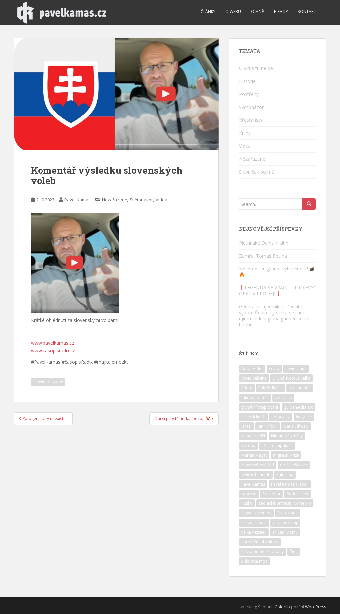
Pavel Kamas (77, 200)
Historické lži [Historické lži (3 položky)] (253, 417)
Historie (247, 81)
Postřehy (249, 94)
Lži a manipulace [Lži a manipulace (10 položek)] (277, 445)
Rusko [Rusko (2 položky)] (247, 503)
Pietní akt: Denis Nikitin (263, 243)
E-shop (281, 11)
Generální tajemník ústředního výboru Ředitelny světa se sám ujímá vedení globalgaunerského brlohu (273, 315)
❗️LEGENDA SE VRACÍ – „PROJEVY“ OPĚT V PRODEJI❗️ (277, 290)
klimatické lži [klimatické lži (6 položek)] (253, 436)
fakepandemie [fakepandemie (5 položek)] (255, 397)
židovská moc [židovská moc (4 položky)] (254, 561)
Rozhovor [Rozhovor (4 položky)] (271, 494)
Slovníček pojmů (257, 172)
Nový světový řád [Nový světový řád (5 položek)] (257, 465)
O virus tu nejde (256, 68)
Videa (161, 200)
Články (208, 11)
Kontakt (307, 11)
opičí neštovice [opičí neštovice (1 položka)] (294, 465)
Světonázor (141, 200)
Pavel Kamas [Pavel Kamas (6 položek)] (253, 484)
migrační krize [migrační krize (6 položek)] (286, 455)
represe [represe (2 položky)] (248, 494)
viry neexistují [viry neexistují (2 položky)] (285, 522)
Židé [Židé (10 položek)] (294, 551)
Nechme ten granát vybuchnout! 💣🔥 (277, 272)
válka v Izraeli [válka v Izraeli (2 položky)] (253, 532)
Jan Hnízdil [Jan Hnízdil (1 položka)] (267, 426)
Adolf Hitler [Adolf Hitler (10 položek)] (252, 368)
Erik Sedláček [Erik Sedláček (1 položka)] (270, 388)
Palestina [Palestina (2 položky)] (284, 474)
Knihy (245, 133)
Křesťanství (251, 120)
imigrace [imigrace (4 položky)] (304, 417)
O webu (233, 11)
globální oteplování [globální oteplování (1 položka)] (259, 407)
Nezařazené (114, 200)
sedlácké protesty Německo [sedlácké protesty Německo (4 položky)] (285, 503)
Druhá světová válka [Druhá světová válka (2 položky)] (291, 378)
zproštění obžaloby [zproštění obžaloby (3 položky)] (259, 542)
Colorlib (282, 607)
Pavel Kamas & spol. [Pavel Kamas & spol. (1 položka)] (290, 484)
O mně (257, 11)
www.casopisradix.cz (53, 350)
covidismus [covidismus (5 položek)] (295, 368)
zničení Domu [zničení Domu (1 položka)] (285, 532)
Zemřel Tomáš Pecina (263, 256)
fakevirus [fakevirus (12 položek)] (283, 397)
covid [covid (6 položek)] (274, 368)
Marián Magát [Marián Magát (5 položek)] (254, 455)
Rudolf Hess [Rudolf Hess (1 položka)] (298, 494)
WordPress (315, 607)
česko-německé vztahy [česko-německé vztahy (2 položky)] (262, 551)
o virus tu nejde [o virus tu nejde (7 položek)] (255, 474)
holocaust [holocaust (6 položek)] (280, 417)
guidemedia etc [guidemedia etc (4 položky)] (298, 407)
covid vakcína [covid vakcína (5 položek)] (254, 378)
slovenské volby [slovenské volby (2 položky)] (256, 513)
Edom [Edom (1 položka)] (246, 388)
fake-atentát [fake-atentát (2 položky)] (300, 388)
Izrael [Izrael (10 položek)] (246, 426)
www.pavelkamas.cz (52, 343)
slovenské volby (48, 381)
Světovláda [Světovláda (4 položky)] (287, 513)
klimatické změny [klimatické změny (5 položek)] (287, 436)
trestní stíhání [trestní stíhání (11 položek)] (254, 522)
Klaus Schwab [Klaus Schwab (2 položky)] (295, 426)
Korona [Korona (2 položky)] (248, 445)
